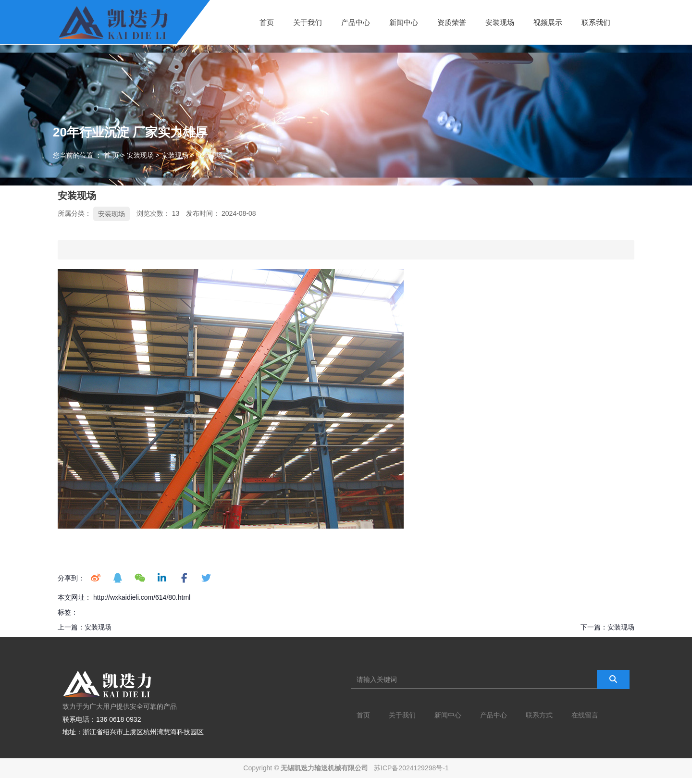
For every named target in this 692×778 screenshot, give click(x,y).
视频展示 (547, 22)
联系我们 (595, 22)
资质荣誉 (451, 22)
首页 (267, 22)
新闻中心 (403, 22)
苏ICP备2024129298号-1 (411, 768)
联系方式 (539, 715)
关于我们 (307, 22)
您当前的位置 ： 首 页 (87, 155)
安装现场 (499, 22)
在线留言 (584, 715)
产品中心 (355, 22)
